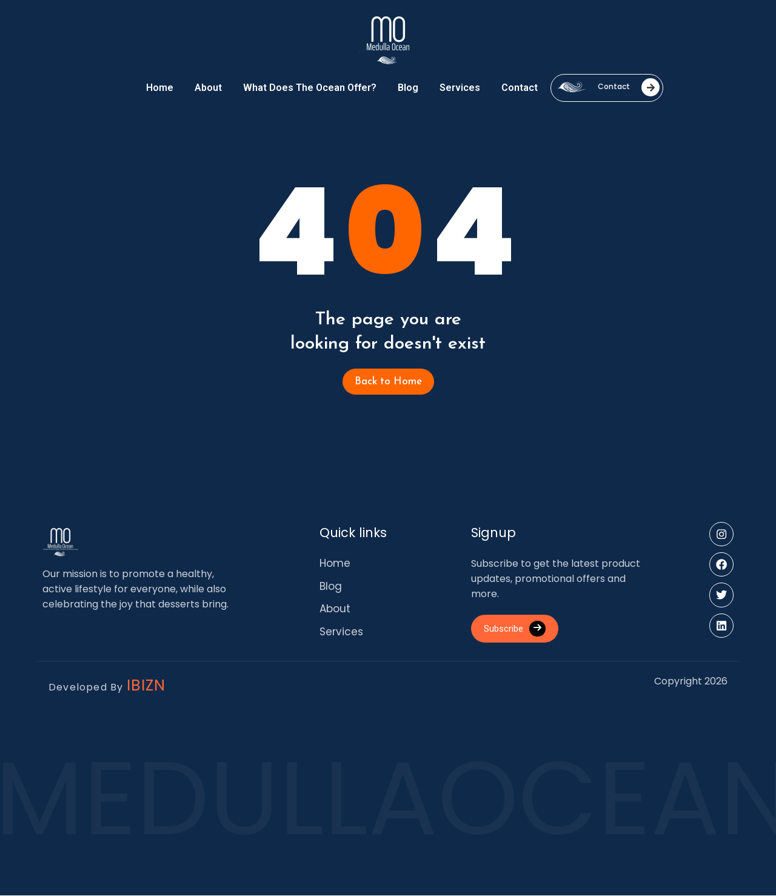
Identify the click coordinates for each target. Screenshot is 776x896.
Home (159, 87)
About (208, 87)
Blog (408, 87)
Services (460, 87)
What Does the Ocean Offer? (309, 87)
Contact (519, 87)
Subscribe (519, 629)
